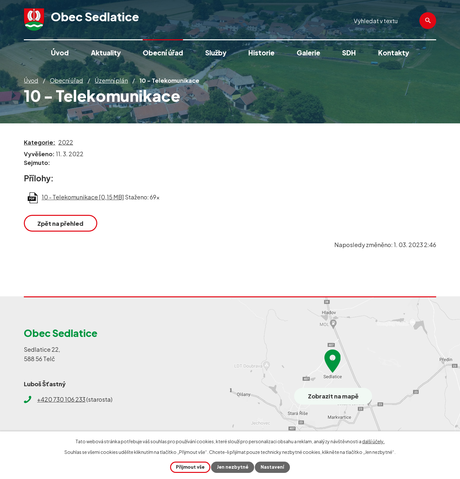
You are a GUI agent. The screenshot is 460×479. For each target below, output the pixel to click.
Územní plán (111, 80)
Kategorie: (39, 142)
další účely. (373, 441)
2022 (65, 142)
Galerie (308, 52)
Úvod (31, 80)
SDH (349, 52)
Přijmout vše (190, 467)
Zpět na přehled (61, 223)
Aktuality (106, 52)
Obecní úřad (66, 80)
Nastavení (272, 467)
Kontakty (393, 52)
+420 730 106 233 (61, 399)
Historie (261, 52)
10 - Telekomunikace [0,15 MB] (83, 197)
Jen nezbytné (232, 467)
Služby (215, 52)
